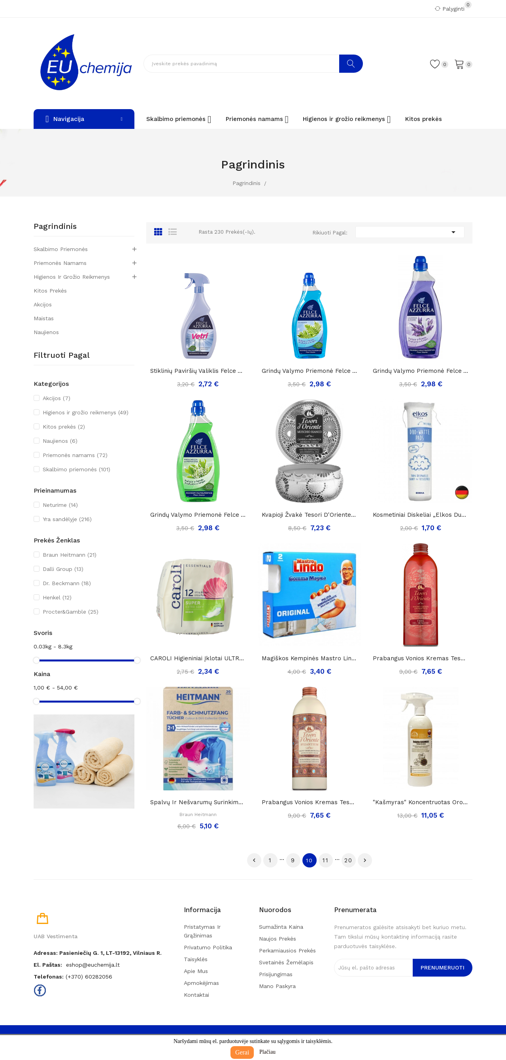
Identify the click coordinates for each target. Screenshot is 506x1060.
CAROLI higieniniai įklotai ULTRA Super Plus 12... (198, 658)
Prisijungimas (276, 974)
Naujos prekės (277, 938)
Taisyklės (196, 959)
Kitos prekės (50, 290)
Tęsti (364, 860)
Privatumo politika (208, 947)
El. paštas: (48, 965)
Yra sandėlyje (67, 519)
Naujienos (46, 332)
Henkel (57, 597)
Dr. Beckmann (67, 583)
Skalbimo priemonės (61, 249)
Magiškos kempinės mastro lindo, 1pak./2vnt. (309, 658)
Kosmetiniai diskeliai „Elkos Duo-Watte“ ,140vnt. (420, 514)
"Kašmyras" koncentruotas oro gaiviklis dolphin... (420, 802)
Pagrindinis (55, 226)
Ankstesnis (254, 860)
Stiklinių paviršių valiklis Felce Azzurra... (198, 370)
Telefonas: (49, 976)
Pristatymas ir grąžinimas (202, 931)
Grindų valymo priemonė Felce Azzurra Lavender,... (420, 370)
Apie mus (196, 971)
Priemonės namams (60, 263)
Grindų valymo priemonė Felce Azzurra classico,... (309, 370)
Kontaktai (196, 995)
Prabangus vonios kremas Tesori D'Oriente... (309, 802)
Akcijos (43, 304)
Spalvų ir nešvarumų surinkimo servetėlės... (198, 802)
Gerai (242, 1052)
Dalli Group (63, 569)
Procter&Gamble (70, 611)
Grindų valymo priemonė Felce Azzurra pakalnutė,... (198, 514)
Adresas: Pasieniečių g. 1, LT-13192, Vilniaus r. (98, 953)
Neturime (60, 505)
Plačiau (267, 1052)
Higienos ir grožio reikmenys (72, 277)
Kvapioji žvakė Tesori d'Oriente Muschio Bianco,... (309, 514)
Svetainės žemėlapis (286, 962)
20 (348, 860)
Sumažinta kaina (281, 927)
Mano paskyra (277, 986)
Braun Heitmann (69, 555)
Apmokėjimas (201, 983)
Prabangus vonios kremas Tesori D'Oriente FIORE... (420, 658)
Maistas (44, 318)
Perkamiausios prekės (287, 950)
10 (309, 860)
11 (326, 860)
